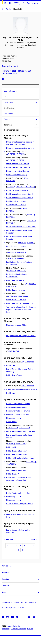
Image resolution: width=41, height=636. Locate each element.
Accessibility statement (18, 629)
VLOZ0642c (22, 470)
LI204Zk (30, 362)
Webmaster (5, 629)
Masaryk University (13, 626)
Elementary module (13, 418)
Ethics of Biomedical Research (18, 171)
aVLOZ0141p (30, 284)
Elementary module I (14, 500)
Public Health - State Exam (16, 454)
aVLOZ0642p (31, 462)
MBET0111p (30, 187)
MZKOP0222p (12, 428)
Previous (8, 539)
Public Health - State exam (16, 280)
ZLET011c (21, 160)
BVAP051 (30, 243)
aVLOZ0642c (12, 470)
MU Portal (32, 602)
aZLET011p (11, 154)
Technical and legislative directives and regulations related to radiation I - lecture (21, 309)
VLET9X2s (21, 271)
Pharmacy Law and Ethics (16, 325)
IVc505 (9, 351)
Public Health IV (12, 474)
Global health (11, 422)
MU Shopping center (9, 607)
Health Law (10, 393)
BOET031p (10, 181)
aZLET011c (11, 160)
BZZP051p (10, 217)
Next (34, 539)
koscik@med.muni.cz (10, 73)
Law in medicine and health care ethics (21, 227)
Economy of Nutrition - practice (18, 411)
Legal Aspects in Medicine (16, 246)
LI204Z (23, 362)
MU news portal (7, 602)
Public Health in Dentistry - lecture (19, 303)
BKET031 (25, 178)
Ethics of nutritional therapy (16, 175)
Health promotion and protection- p (19, 198)
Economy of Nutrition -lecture (17, 414)
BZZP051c (10, 223)
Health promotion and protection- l (19, 194)
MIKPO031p (11, 252)
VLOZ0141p (11, 286)
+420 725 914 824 (24, 71)
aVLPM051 (24, 208)
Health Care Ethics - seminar (17, 190)
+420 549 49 (9, 71)
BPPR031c (32, 221)
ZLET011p (21, 154)
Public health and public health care (20, 458)
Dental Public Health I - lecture (18, 404)
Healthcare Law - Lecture (16, 201)
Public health (11, 447)
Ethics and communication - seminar (20, 148)
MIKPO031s (11, 258)
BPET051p (20, 187)
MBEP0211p (21, 444)
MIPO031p (21, 252)
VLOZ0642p (11, 464)
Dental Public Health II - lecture (18, 493)
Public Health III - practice (16, 300)
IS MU (16, 602)
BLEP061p (11, 444)
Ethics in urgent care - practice (18, 167)
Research (6, 572)
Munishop (21, 607)
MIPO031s (21, 258)
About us (5, 579)
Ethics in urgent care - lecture (17, 164)
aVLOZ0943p (12, 296)
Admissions (7, 566)
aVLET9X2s (11, 271)
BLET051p (11, 187)
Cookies (30, 629)
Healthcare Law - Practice (16, 205)
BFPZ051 (10, 211)
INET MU (24, 602)
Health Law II (11, 365)
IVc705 (16, 351)
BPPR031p (31, 215)
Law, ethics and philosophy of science (21, 336)
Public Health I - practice (15, 290)
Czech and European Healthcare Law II (21, 389)
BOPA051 (22, 243)
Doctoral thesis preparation (16, 407)
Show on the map (10, 66)
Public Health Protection (15, 375)
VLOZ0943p (23, 296)
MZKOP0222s (24, 428)
